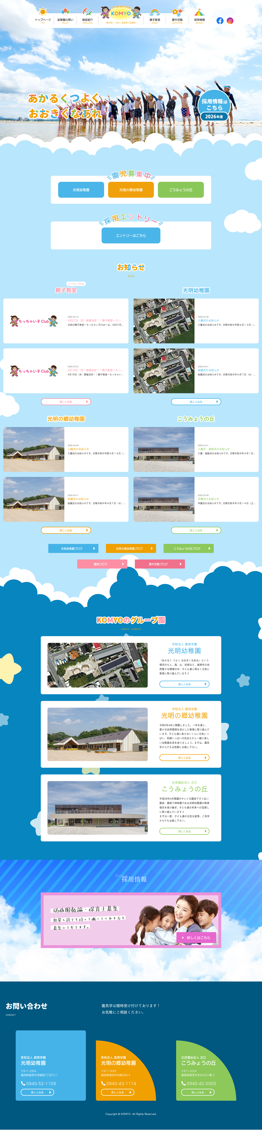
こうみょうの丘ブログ (187, 548)
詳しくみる (66, 401)
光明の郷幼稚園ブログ (129, 548)
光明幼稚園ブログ (71, 548)
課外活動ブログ (158, 564)
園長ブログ (100, 564)
